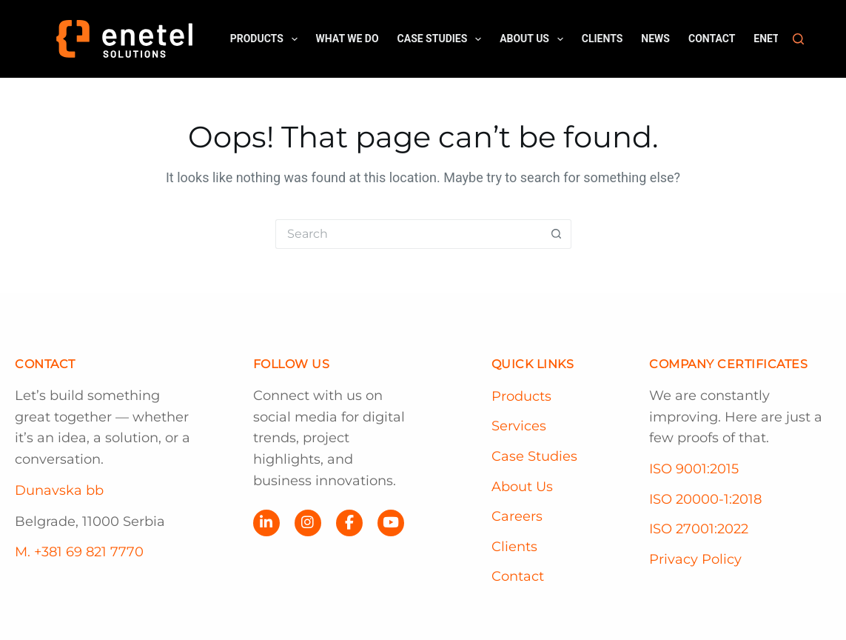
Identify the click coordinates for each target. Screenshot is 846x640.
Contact (711, 38)
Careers (517, 516)
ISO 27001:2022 (698, 529)
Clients (602, 38)
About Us (522, 487)
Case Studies (442, 39)
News (655, 38)
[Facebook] (349, 523)
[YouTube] (390, 523)
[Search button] (556, 234)
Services (518, 426)
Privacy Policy (695, 559)
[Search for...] (408, 234)
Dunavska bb (59, 490)
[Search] (798, 38)
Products (266, 39)
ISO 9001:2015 (694, 469)
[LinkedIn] (266, 523)
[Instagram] (308, 523)
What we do (347, 38)
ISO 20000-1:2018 (705, 499)
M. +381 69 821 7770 (79, 552)
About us (534, 39)
